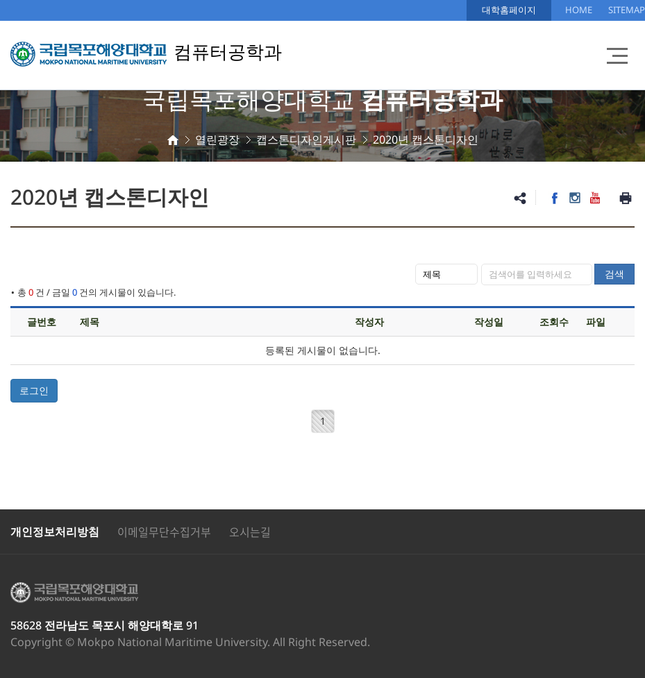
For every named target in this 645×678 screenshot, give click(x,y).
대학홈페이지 (509, 9)
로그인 (34, 390)
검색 (614, 273)
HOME (578, 9)
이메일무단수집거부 (164, 531)
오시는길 (250, 531)
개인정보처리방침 (54, 531)
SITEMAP (626, 9)
